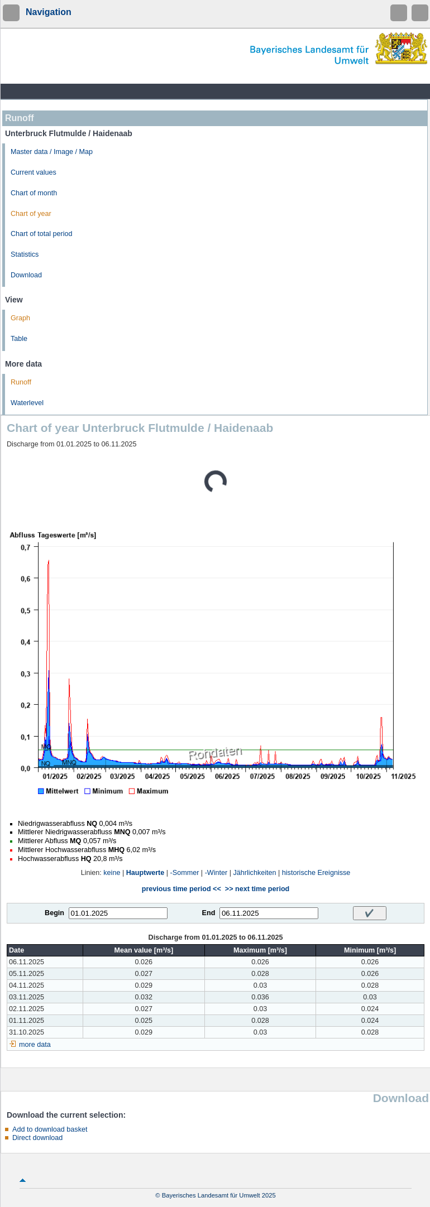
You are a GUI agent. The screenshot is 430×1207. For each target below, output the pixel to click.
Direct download (37, 1138)
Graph (20, 318)
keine (111, 873)
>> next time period (257, 889)
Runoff (21, 382)
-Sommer (184, 873)
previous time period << (181, 889)
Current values (33, 172)
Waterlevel (27, 403)
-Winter (216, 873)
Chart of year (31, 214)
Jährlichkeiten (254, 873)
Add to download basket (49, 1129)
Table (19, 339)
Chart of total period (42, 234)
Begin (54, 913)
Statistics (25, 254)
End (209, 913)
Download (26, 275)
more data (35, 1045)
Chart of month (34, 193)
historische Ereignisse (316, 873)
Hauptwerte (145, 873)
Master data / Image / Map (52, 152)
